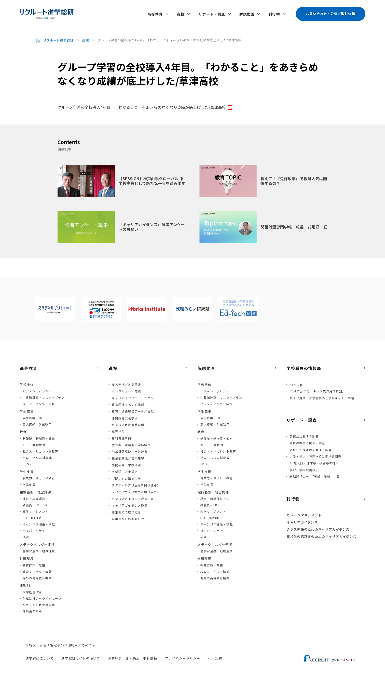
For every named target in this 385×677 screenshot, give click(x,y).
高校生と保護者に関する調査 (310, 445)
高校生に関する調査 (303, 433)
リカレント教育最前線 (39, 602)
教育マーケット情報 (37, 569)
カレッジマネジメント (303, 509)
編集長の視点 (32, 609)
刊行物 (274, 12)
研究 (26, 534)
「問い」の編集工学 (126, 471)
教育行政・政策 (34, 563)
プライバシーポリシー (182, 656)
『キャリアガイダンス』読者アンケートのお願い (152, 224)
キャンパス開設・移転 (39, 522)
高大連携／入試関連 (126, 382)
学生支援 (29, 482)
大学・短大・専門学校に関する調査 (315, 452)
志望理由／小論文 (124, 465)
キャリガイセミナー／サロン (132, 395)
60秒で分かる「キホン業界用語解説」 (317, 388)
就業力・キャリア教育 (39, 476)
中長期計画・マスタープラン (44, 395)
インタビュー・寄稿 (126, 388)
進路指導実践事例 (124, 414)
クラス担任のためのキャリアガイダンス (317, 523)
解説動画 (247, 12)
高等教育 (157, 12)
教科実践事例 (121, 433)
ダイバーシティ (34, 528)
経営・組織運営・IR (37, 496)
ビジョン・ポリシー (37, 389)
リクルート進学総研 (58, 37)
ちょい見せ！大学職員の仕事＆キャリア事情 (321, 395)
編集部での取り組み (126, 503)
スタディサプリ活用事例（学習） (135, 484)
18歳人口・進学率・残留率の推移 (314, 458)
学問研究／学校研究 (126, 458)
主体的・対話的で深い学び (130, 439)
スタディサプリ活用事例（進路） (135, 478)
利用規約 (215, 656)
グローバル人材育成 (37, 455)
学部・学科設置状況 (303, 465)
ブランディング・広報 (39, 401)
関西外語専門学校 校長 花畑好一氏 (294, 224)
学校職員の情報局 (303, 366)
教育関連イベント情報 (127, 401)
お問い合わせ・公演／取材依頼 (330, 12)
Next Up (295, 382)
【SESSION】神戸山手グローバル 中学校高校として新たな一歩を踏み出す (152, 178)
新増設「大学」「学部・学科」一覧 (314, 471)
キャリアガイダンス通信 (129, 497)
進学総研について (40, 656)
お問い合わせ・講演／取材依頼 (132, 656)
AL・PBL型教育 (34, 442)
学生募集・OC (33, 416)
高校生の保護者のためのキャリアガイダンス (321, 529)
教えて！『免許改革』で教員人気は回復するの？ (294, 178)
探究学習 (117, 427)
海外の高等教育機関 (37, 575)
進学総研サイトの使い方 (80, 656)
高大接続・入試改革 (37, 422)
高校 (182, 12)
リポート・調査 (212, 12)
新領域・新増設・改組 (39, 436)
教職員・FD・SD (35, 502)
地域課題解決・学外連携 (129, 446)
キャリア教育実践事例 (127, 420)
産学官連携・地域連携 (39, 549)
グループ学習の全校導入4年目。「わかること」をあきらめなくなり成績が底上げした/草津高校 (141, 105)
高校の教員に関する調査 (307, 439)
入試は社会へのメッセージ (42, 596)
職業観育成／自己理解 (127, 452)
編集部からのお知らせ (127, 510)
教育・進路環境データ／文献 (132, 407)
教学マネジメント (36, 509)
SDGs (27, 461)
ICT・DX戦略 (32, 515)
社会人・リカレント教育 (40, 449)
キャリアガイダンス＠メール (132, 490)
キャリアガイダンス (302, 516)
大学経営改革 (32, 590)
